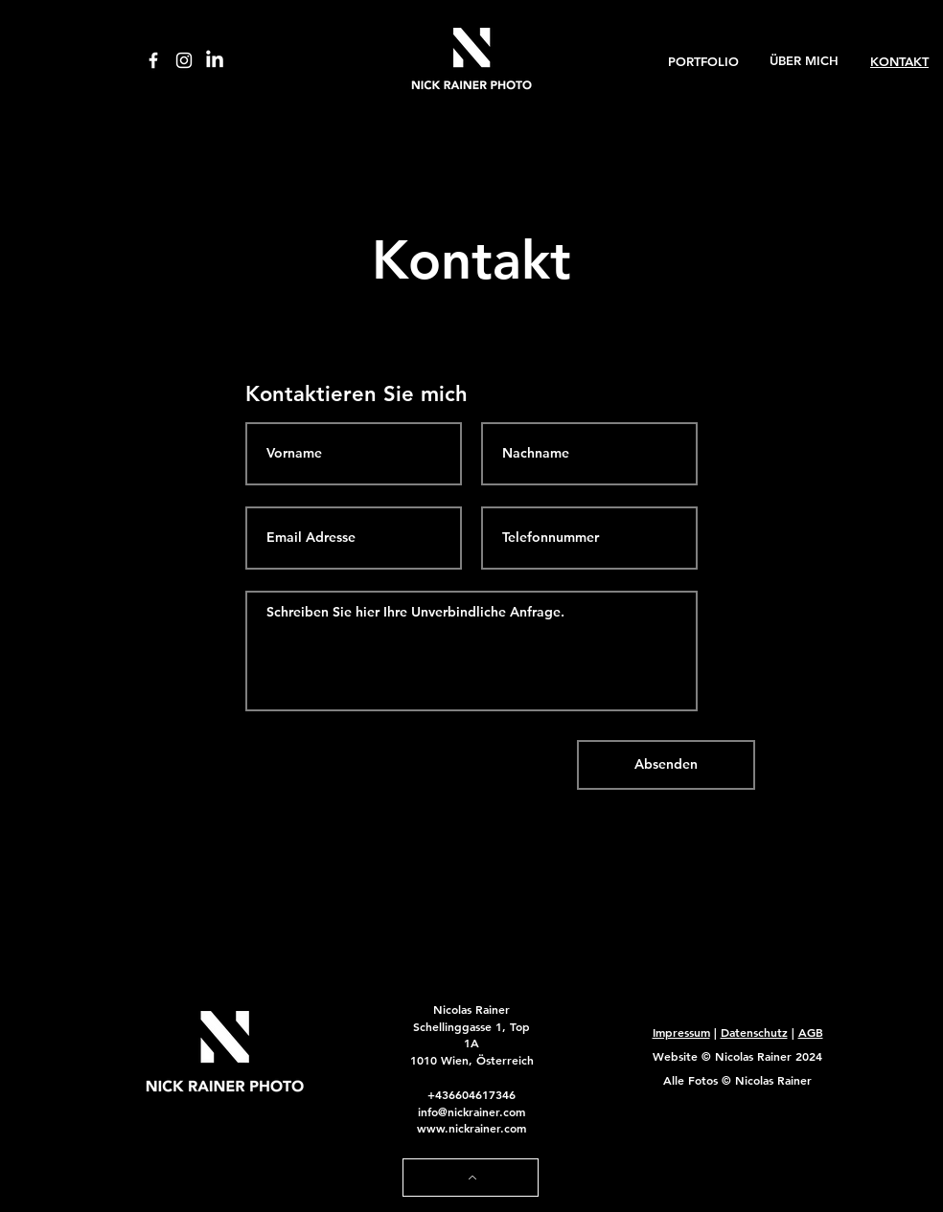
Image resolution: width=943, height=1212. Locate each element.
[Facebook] (153, 60)
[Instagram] (184, 60)
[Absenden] (666, 765)
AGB (810, 1032)
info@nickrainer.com (471, 1111)
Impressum (681, 1032)
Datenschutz (754, 1032)
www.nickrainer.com (471, 1127)
